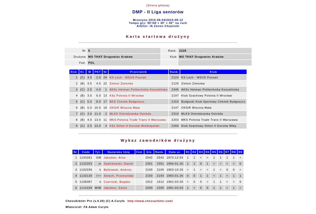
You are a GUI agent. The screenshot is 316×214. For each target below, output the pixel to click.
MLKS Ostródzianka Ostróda (130, 113)
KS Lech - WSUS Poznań (128, 77)
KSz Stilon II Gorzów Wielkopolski (135, 125)
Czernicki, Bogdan (117, 181)
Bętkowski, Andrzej (117, 169)
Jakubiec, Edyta (115, 187)
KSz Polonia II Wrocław (127, 95)
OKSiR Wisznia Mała (125, 107)
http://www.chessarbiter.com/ (150, 200)
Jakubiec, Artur (115, 157)
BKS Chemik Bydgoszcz (127, 101)
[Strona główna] (157, 5)
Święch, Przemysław (119, 175)
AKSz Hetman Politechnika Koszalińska (138, 89)
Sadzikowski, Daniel (118, 163)
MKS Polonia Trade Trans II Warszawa (138, 119)
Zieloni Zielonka (121, 83)
